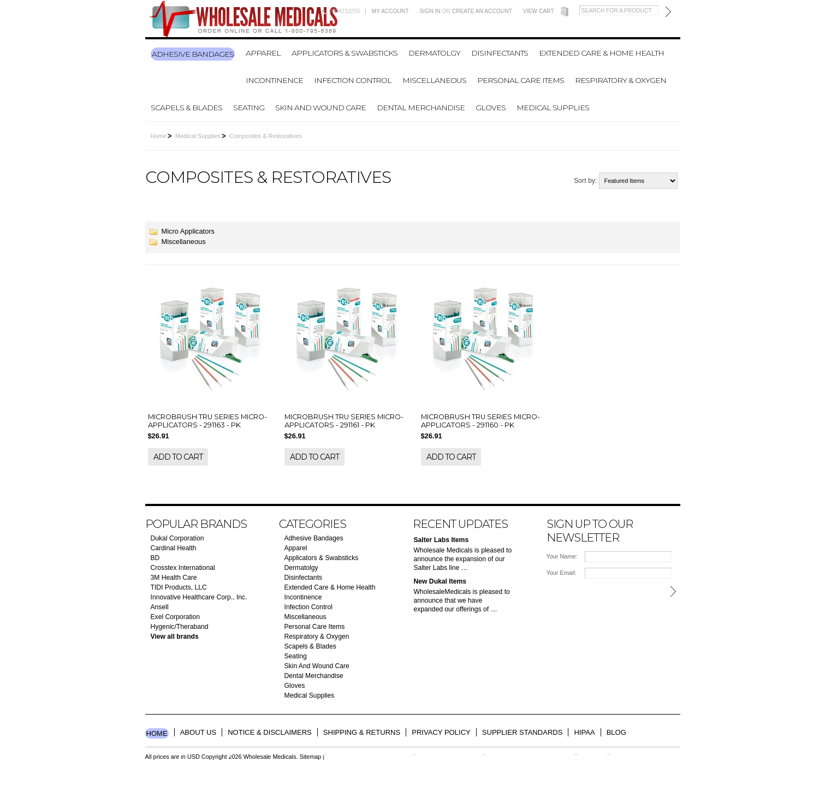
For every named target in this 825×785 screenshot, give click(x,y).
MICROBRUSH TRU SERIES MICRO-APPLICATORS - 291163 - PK (207, 421)
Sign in (430, 11)
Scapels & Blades (186, 107)
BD (155, 558)
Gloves (491, 107)
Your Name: (562, 556)
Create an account (482, 11)
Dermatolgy (434, 53)
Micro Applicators (188, 231)
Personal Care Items (520, 80)
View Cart (538, 11)
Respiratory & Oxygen (620, 80)
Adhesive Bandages (193, 54)
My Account (389, 11)
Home (159, 136)
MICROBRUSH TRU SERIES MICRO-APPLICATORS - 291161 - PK (343, 421)
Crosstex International (183, 568)
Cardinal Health (174, 548)
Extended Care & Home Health (601, 53)
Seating (248, 107)
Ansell (160, 607)
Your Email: (562, 572)
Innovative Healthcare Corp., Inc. (199, 597)
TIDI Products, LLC (179, 587)
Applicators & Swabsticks (344, 53)
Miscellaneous (434, 80)
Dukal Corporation (177, 538)
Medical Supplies (553, 107)
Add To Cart (178, 457)
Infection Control (352, 80)
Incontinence (274, 80)
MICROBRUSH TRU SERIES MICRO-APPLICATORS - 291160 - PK (480, 421)
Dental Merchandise (421, 107)
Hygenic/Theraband (180, 627)
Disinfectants (499, 53)
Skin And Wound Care (320, 107)
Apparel (263, 53)
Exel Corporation (175, 617)
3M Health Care (174, 577)
